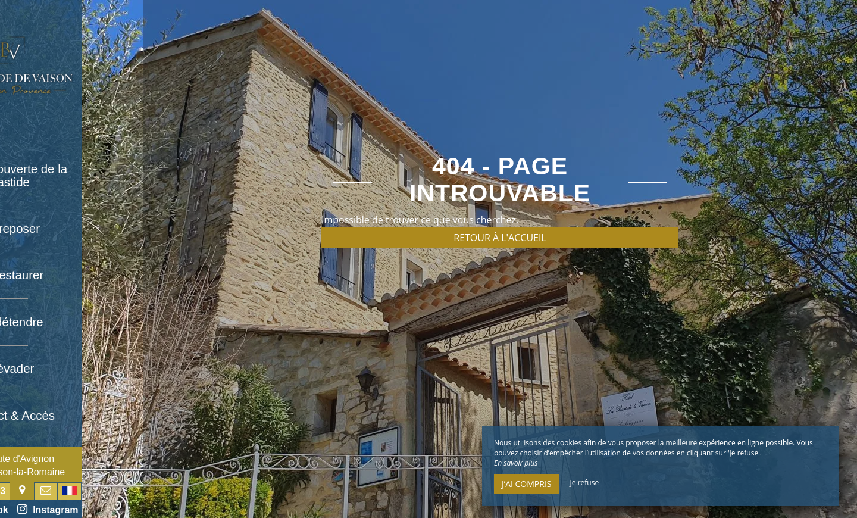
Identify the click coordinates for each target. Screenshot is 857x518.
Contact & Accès (71, 410)
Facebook (40, 509)
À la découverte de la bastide (71, 175)
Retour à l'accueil (499, 237)
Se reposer (71, 227)
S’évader (71, 365)
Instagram (109, 509)
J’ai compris (526, 483)
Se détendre (71, 319)
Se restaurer (71, 273)
